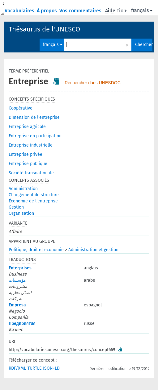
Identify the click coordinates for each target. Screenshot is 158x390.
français (141, 10)
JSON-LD (51, 368)
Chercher (143, 44)
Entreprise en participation (35, 136)
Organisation (21, 213)
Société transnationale (31, 173)
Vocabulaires (20, 11)
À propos (47, 11)
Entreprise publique (28, 163)
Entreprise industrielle (31, 145)
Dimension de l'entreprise (34, 117)
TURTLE (34, 368)
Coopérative (20, 108)
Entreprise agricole (27, 126)
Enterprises (20, 268)
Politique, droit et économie (36, 249)
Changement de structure (34, 194)
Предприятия (22, 323)
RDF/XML (17, 368)
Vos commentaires (81, 11)
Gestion (16, 207)
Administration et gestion (93, 249)
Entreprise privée (25, 154)
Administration (23, 188)
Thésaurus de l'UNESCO (44, 29)
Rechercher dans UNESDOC (93, 82)
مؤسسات (17, 280)
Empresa (17, 305)
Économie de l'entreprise (33, 201)
